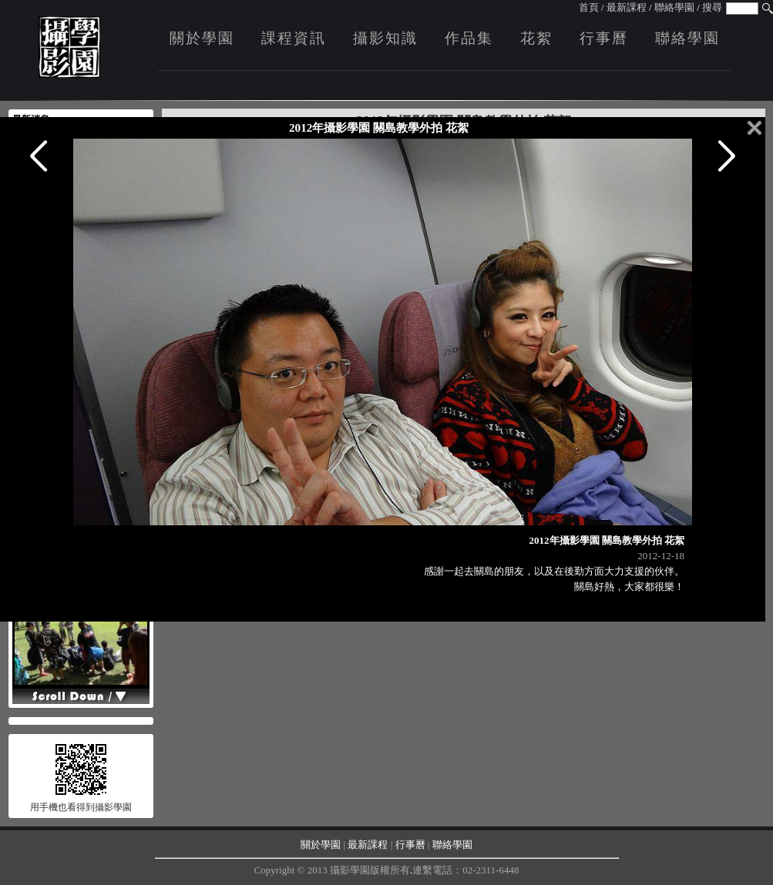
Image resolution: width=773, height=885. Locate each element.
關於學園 (202, 38)
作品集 (469, 38)
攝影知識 (385, 38)
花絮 (536, 38)
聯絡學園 (674, 7)
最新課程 (627, 7)
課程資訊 (293, 38)
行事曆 (604, 38)
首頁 (589, 7)
